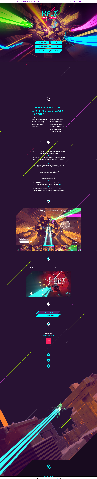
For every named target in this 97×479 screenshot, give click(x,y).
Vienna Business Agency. (48, 335)
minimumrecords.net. (67, 267)
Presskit (70, 1)
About (28, 1)
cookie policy (57, 478)
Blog (39, 1)
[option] (48, 226)
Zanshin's (47, 267)
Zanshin (55, 133)
